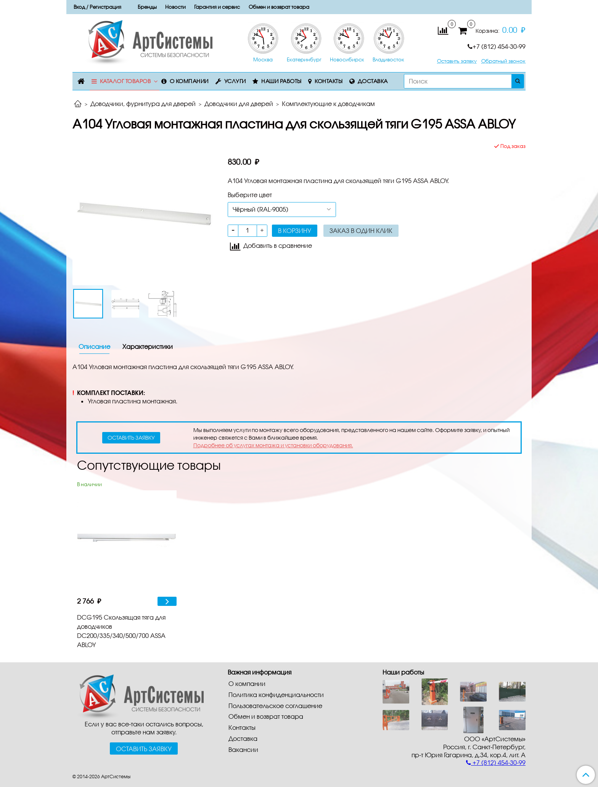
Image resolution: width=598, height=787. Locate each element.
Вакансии (243, 749)
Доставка (373, 81)
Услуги (235, 81)
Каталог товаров (125, 81)
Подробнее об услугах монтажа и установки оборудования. (273, 445)
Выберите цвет (250, 194)
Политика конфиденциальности (276, 694)
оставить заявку (131, 437)
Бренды (147, 7)
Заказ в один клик (361, 230)
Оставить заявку (457, 61)
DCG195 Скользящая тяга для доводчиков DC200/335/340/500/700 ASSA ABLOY (121, 631)
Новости (175, 7)
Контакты (328, 81)
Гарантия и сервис (217, 7)
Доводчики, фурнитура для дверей (143, 103)
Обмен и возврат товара (279, 7)
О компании (189, 81)
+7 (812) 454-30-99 (497, 46)
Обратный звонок (503, 61)
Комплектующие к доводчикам (328, 103)
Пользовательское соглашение (275, 705)
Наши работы (281, 81)
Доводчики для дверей (238, 103)
